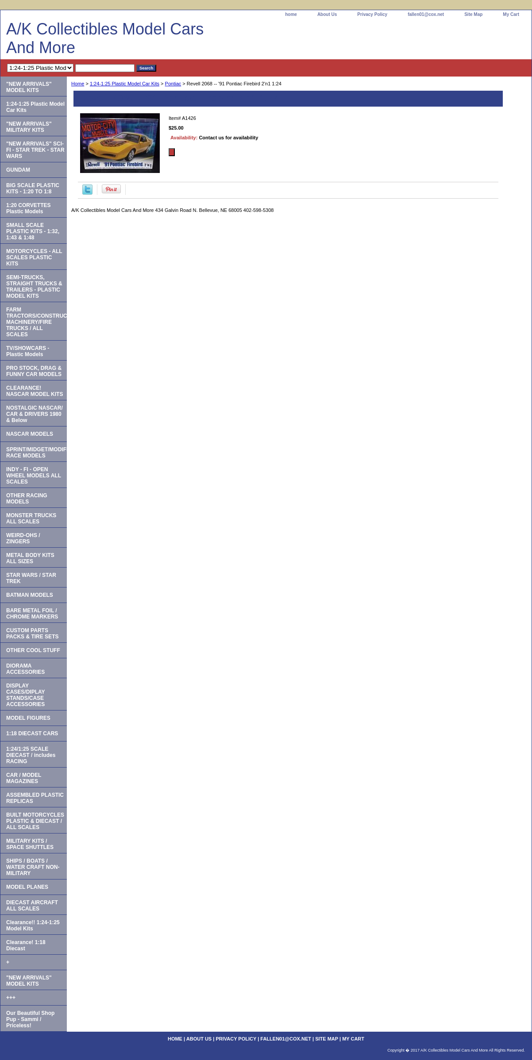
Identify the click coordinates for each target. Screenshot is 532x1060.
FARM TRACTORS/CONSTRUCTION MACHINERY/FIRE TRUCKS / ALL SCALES (36, 322)
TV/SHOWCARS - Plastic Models (27, 351)
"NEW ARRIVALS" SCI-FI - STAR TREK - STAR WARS (35, 150)
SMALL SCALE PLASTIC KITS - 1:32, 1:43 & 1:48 (32, 231)
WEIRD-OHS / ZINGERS (23, 538)
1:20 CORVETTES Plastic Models (28, 208)
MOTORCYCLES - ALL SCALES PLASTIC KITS (34, 257)
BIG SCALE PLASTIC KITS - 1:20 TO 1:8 (32, 188)
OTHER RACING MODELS (26, 498)
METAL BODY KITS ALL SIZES (30, 558)
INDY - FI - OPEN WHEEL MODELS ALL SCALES (33, 475)
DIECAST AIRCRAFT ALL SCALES (32, 905)
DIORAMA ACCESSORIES (25, 669)
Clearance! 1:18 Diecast (26, 945)
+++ (10, 998)
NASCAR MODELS (29, 434)
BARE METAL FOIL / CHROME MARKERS (32, 613)
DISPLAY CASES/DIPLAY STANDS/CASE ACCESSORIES (25, 695)
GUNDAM (18, 170)
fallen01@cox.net (426, 14)
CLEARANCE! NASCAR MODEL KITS (34, 391)
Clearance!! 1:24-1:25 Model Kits (33, 925)
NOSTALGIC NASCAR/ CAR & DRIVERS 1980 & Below (34, 414)
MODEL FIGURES (28, 718)
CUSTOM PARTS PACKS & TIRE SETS (32, 633)
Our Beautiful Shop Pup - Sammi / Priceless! (30, 1019)
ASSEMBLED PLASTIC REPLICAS (35, 798)
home (291, 14)
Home (77, 83)
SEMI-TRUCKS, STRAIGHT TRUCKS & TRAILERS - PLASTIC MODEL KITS (34, 286)
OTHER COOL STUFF (33, 650)
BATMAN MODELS (29, 595)
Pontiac (173, 83)
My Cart (511, 14)
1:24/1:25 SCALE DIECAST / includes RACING (30, 755)
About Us (327, 14)
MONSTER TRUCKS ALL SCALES (31, 518)
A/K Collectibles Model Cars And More (105, 38)
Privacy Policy (372, 14)
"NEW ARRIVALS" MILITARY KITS (29, 127)
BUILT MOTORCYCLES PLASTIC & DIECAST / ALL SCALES (35, 821)
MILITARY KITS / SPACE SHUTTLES (30, 844)
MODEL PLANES (27, 887)
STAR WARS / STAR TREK (31, 578)
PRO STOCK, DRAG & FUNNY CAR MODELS (34, 371)
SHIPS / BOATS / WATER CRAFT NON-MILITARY (32, 867)
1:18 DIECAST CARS (32, 733)
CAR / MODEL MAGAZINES (23, 778)
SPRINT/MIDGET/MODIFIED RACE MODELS (36, 452)
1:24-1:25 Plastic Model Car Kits (124, 83)
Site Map (473, 14)
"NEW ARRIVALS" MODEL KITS (29, 87)
